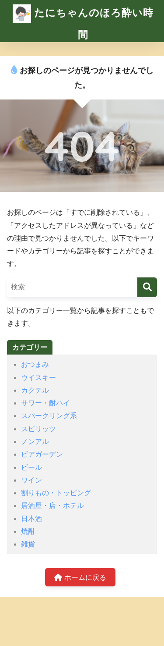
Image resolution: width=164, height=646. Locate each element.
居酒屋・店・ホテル (52, 505)
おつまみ (35, 364)
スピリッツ (38, 429)
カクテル (35, 390)
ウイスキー (38, 377)
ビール (31, 467)
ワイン (31, 480)
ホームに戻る (80, 577)
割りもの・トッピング (56, 493)
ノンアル (35, 441)
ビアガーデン (42, 454)
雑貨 (28, 544)
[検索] (147, 287)
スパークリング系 (49, 415)
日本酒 (31, 518)
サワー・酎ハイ (45, 403)
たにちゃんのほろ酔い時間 (83, 20)
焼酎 (28, 531)
